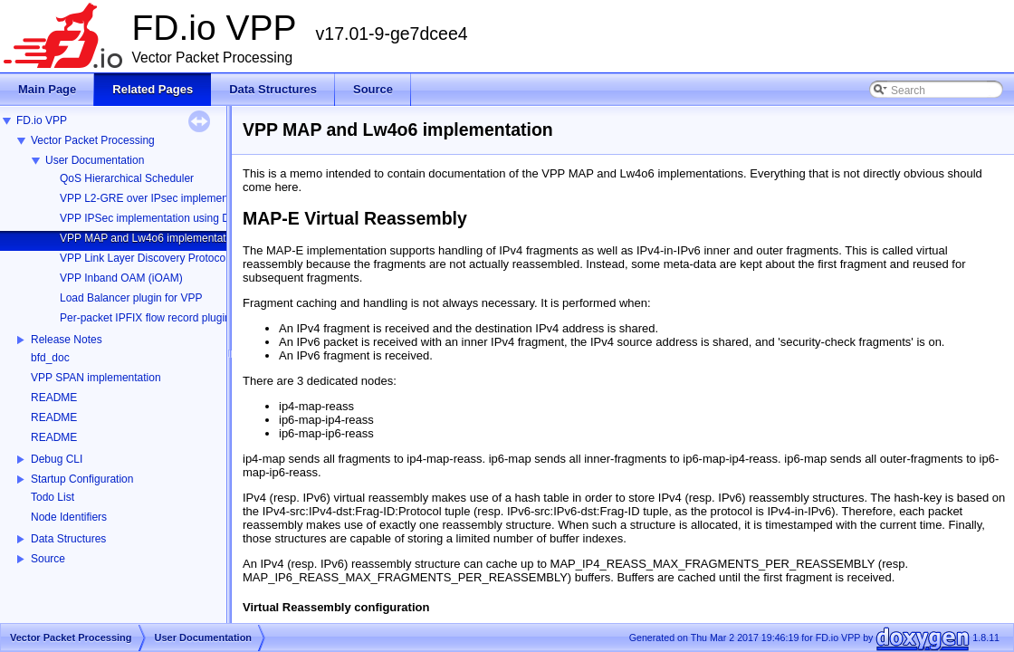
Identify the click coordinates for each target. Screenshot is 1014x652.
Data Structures (68, 538)
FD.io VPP (41, 120)
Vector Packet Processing (93, 140)
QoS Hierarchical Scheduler (127, 178)
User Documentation (94, 160)
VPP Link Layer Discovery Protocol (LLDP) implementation (201, 258)
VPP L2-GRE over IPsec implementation (157, 198)
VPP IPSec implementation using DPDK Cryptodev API (192, 218)
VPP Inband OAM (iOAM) (121, 278)
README (54, 397)
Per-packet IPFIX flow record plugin (145, 318)
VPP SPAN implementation (96, 377)
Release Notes (66, 339)
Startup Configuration (82, 479)
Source (48, 558)
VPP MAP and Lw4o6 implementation (150, 238)
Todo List (52, 497)
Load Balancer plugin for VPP (131, 298)
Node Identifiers (69, 517)
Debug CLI (56, 459)
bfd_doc (50, 357)
